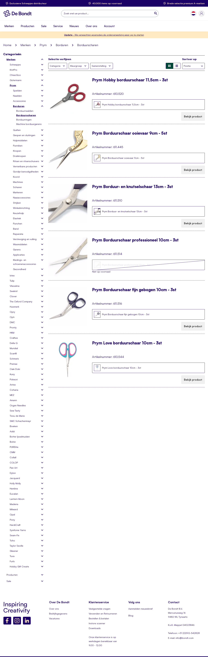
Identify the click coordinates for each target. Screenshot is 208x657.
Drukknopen (19, 156)
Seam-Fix (14, 535)
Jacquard (15, 478)
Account (109, 26)
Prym (43, 45)
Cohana (14, 389)
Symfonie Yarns (18, 530)
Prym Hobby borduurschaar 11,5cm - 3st (130, 80)
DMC (12, 322)
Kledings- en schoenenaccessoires (24, 262)
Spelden (17, 90)
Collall (13, 457)
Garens (17, 249)
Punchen (17, 223)
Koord (16, 176)
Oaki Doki (15, 369)
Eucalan (14, 493)
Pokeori (14, 379)
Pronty (13, 327)
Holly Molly (15, 483)
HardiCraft (15, 525)
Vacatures (54, 618)
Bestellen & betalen (99, 618)
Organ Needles (18, 405)
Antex (13, 384)
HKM (12, 332)
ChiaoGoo (15, 75)
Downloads (95, 628)
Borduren (62, 45)
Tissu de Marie (17, 415)
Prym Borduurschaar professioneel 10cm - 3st (135, 240)
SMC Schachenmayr (20, 421)
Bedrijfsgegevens (58, 613)
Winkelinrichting (21, 208)
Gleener (14, 551)
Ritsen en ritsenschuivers (26, 161)
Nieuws (74, 26)
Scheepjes (15, 64)
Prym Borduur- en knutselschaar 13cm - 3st (132, 187)
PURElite (14, 447)
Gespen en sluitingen (24, 135)
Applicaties (19, 254)
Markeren (18, 192)
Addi (12, 431)
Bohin (13, 441)
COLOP (14, 462)
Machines (18, 182)
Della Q (14, 343)
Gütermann (15, 80)
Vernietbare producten (25, 166)
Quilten (17, 130)
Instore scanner (97, 623)
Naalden (17, 95)
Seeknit (14, 291)
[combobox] (110, 13)
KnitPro (13, 69)
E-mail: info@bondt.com (181, 638)
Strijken (17, 202)
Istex (12, 275)
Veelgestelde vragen (99, 608)
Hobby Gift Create (19, 566)
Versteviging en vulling (25, 239)
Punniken (17, 145)
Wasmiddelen (20, 244)
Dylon (13, 473)
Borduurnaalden (24, 110)
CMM (12, 452)
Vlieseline (15, 285)
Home (7, 45)
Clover (13, 296)
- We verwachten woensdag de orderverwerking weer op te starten (104, 34)
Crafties (14, 337)
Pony (12, 519)
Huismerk (14, 306)
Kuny (12, 374)
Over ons (91, 26)
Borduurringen (24, 119)
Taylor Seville (16, 545)
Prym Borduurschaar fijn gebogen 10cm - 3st (134, 290)
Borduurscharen (26, 115)
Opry (12, 311)
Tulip (12, 280)
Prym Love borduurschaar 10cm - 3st (127, 343)
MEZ (12, 395)
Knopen (17, 150)
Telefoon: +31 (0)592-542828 (184, 633)
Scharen (17, 187)
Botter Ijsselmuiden (20, 436)
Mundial (14, 348)
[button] (193, 13)
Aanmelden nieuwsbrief (140, 608)
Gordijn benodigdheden (26, 171)
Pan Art (13, 467)
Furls (12, 561)
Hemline (14, 488)
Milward (14, 509)
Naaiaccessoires (21, 197)
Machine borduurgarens (29, 124)
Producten (27, 26)
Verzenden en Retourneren (103, 613)
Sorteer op (189, 59)
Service (58, 26)
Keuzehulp (18, 213)
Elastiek (17, 218)
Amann (13, 400)
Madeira (14, 504)
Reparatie (18, 234)
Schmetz (14, 358)
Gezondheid (19, 269)
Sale (43, 26)
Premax (13, 363)
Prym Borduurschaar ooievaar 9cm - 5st (129, 133)
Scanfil (13, 353)
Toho (12, 540)
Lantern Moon (17, 499)
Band (16, 228)
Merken (9, 26)
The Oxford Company (21, 301)
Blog (130, 615)
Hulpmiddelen (20, 140)
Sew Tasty (15, 410)
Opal (12, 514)
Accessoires (19, 101)
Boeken (14, 426)
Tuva (12, 556)
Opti (12, 317)
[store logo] (18, 13)
